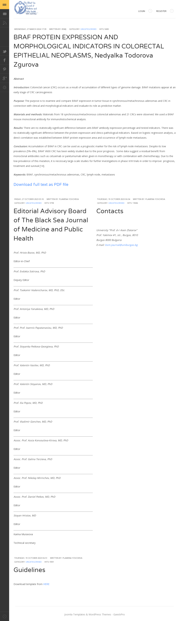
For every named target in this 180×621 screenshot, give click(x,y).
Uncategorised (89, 29)
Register (164, 11)
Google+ (4, 78)
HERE (46, 584)
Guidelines (29, 570)
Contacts (109, 211)
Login (145, 11)
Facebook (4, 60)
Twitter (4, 50)
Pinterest (4, 69)
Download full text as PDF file (41, 184)
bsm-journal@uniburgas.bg (121, 245)
